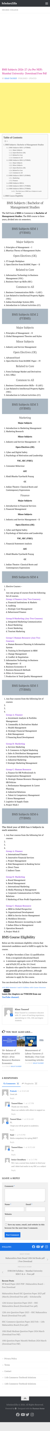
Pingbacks (29, 1083)
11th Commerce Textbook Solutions (20, 1377)
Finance (15, 181)
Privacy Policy (10, 1358)
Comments (11, 1083)
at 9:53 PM (21, 1135)
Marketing (16, 178)
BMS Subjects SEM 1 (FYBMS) (20, 147)
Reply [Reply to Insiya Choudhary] (13, 1170)
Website (8, 1214)
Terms (7, 1364)
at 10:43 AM (24, 1091)
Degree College (10, 10)
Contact (7, 1371)
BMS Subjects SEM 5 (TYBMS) (20, 186)
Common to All (18, 158)
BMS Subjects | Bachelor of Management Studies (24, 144)
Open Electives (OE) (19, 153)
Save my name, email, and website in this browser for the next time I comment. (25, 1226)
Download (6, 991)
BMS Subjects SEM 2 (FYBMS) (20, 160)
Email (29, 1204)
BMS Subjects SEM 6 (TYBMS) (20, 188)
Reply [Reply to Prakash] (12, 1098)
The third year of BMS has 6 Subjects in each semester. (28, 192)
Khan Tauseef (11, 78)
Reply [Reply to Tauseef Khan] (13, 1114)
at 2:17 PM (33, 1159)
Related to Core (18, 155)
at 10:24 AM (29, 1119)
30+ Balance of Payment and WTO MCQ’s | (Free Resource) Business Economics (11, 1057)
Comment (10, 1186)
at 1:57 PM (30, 1103)
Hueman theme (39, 1408)
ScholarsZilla (9, 3)
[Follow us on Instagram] (46, 1246)
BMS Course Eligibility (14, 196)
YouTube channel (10, 997)
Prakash (13, 1091)
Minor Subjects (18, 165)
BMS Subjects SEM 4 (16, 183)
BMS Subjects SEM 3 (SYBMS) (20, 175)
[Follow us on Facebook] (33, 1246)
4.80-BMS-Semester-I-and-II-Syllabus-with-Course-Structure (24, 987)
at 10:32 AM (30, 1147)
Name (8, 1204)
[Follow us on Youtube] (37, 1246)
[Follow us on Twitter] (42, 1246)
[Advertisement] (25, 41)
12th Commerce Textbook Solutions (20, 1383)
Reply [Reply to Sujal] (12, 1142)
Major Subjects (17, 150)
